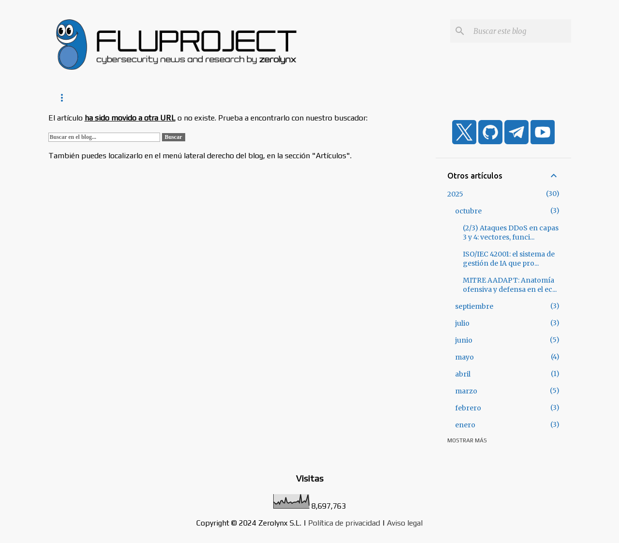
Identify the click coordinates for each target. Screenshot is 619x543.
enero (465, 425)
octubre (468, 211)
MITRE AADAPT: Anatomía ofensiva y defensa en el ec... (510, 285)
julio (462, 323)
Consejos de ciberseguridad (237, 97)
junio (463, 340)
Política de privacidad (344, 523)
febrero (468, 408)
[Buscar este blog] (520, 31)
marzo (466, 391)
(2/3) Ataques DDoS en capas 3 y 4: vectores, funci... (511, 232)
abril (463, 374)
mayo (464, 357)
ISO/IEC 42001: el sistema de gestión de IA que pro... (509, 259)
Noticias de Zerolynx (132, 97)
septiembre (474, 306)
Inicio (65, 97)
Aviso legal (405, 523)
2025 (455, 194)
